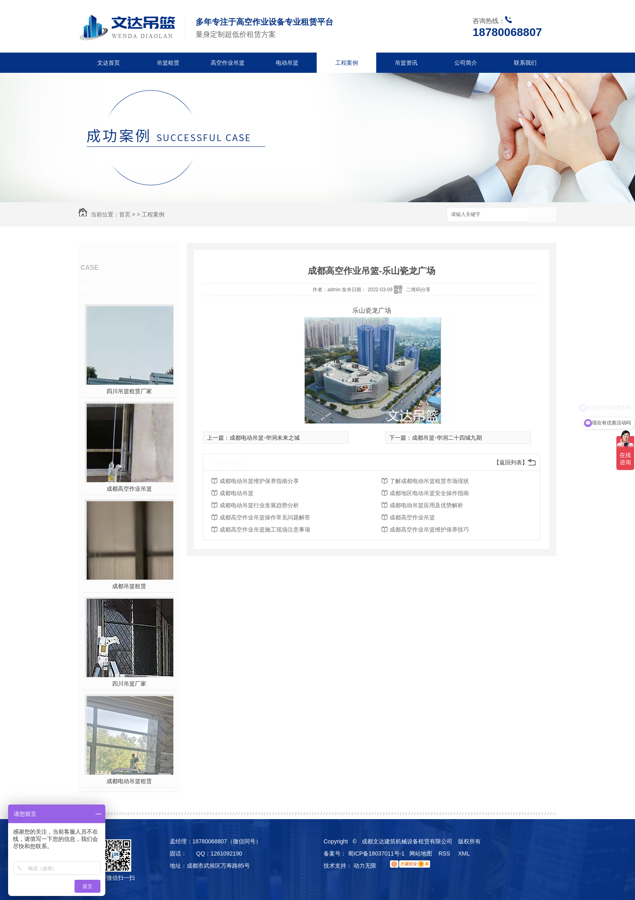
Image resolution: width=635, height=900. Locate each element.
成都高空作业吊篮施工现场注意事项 (264, 529)
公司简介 (465, 62)
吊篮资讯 (406, 62)
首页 (124, 214)
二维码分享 (418, 289)
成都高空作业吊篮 (129, 488)
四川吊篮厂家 (129, 683)
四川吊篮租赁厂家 (129, 391)
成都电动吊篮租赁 (129, 781)
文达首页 (108, 62)
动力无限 (365, 865)
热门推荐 (105, 288)
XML (464, 853)
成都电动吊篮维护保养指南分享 (259, 481)
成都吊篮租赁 (129, 586)
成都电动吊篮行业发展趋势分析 (259, 505)
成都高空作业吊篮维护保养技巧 (429, 529)
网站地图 (420, 853)
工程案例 (346, 62)
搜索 (542, 215)
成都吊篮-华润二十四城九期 (447, 437)
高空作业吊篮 (228, 62)
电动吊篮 (287, 62)
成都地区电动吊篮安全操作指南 (429, 493)
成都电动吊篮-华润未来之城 (265, 437)
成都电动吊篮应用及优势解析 (426, 505)
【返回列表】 (511, 462)
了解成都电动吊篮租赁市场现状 (429, 481)
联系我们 (525, 62)
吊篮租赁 (168, 62)
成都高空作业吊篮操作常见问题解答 (264, 517)
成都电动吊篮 (236, 493)
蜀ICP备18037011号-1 (376, 853)
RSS (445, 853)
